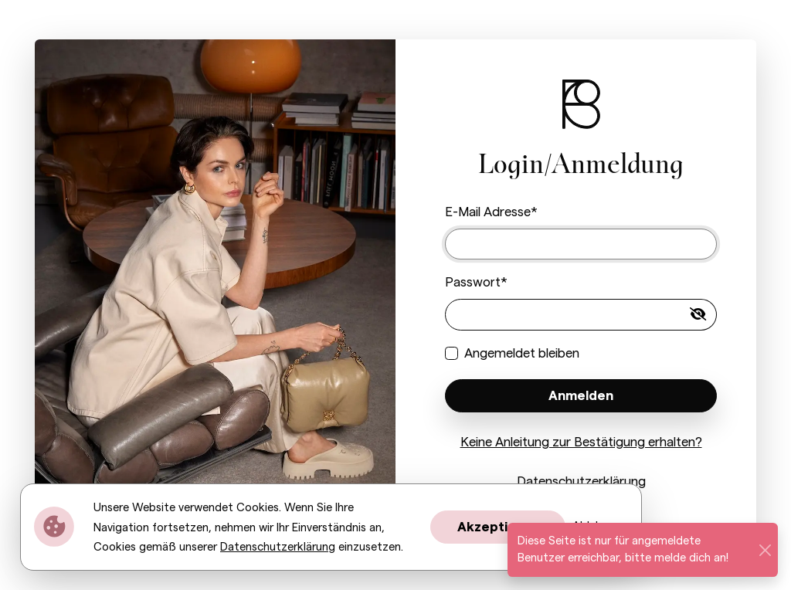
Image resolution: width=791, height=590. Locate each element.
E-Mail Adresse (488, 212)
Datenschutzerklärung (581, 481)
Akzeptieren (497, 527)
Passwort (473, 282)
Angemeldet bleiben (521, 353)
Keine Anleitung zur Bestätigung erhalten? (581, 442)
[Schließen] (765, 549)
